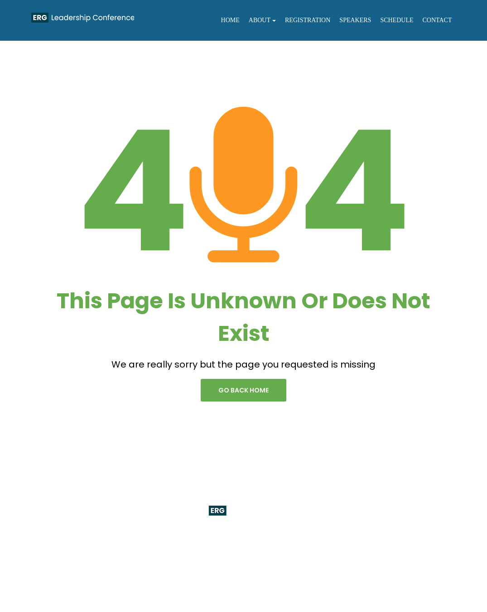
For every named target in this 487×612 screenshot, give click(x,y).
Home (230, 20)
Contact (437, 20)
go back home (243, 390)
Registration (307, 20)
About (262, 20)
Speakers (355, 20)
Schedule (396, 20)
